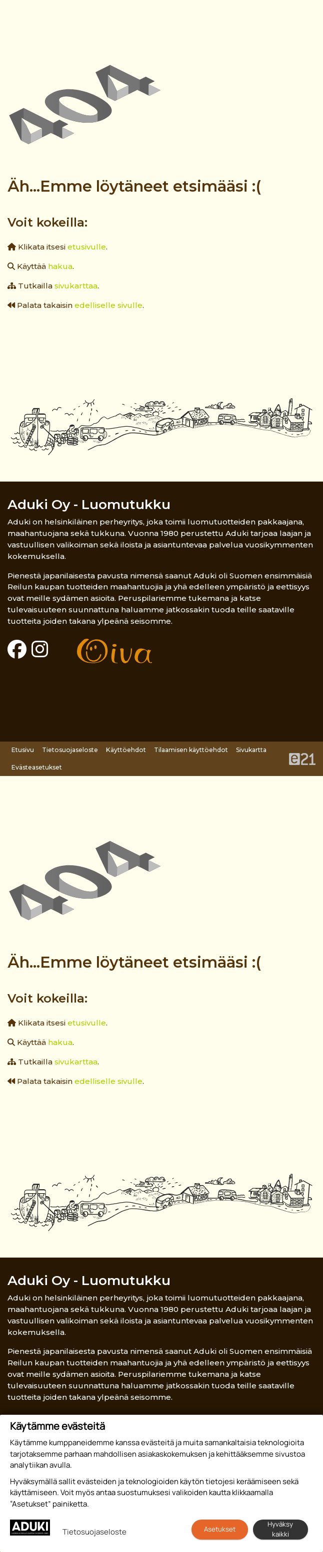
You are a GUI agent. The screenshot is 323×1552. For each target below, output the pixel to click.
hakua (60, 266)
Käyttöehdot (126, 750)
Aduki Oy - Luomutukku (89, 504)
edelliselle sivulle (108, 305)
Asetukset (220, 1529)
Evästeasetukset (37, 767)
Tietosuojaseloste (70, 750)
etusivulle (87, 247)
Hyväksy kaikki (280, 1529)
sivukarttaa (76, 285)
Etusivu (23, 750)
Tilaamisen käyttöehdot (191, 750)
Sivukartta (251, 750)
